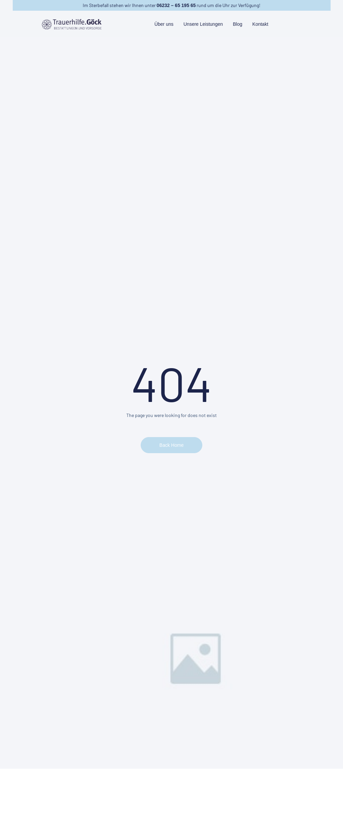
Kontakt (260, 24)
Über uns (164, 24)
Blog (237, 24)
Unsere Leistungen (203, 24)
